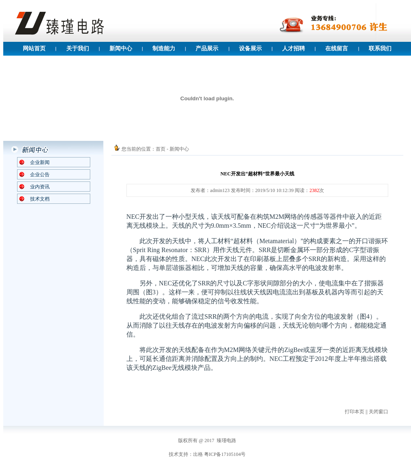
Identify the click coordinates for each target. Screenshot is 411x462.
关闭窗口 (378, 412)
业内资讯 (40, 187)
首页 (160, 149)
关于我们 (77, 48)
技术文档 (40, 199)
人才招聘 (293, 48)
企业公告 (40, 174)
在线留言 (336, 48)
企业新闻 (40, 162)
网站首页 (34, 48)
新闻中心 (120, 48)
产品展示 (207, 48)
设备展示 (250, 48)
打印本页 (354, 412)
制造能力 (163, 48)
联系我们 (380, 48)
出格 (198, 454)
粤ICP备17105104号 (225, 454)
